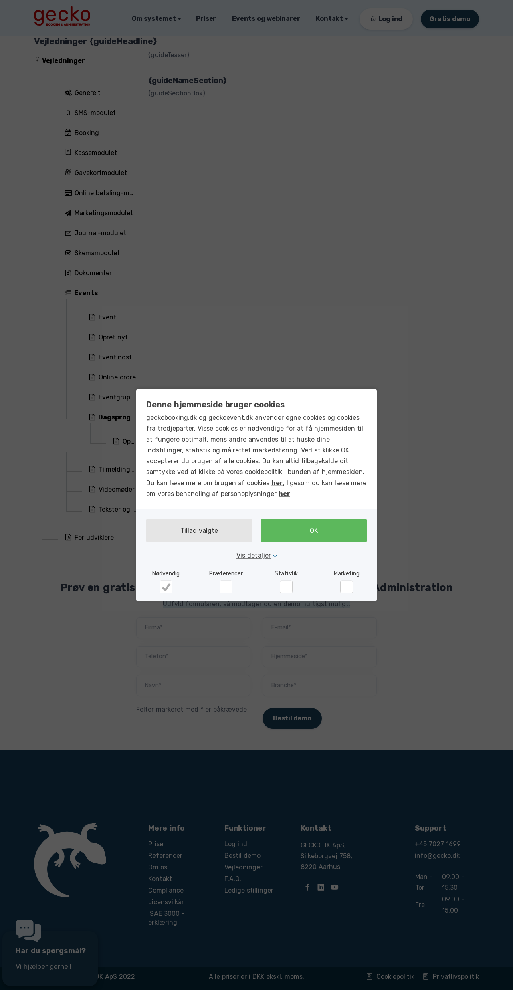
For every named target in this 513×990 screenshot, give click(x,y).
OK (314, 530)
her (277, 482)
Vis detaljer (253, 555)
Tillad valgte (199, 530)
